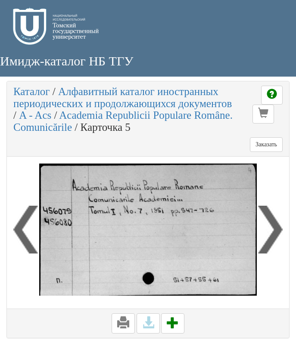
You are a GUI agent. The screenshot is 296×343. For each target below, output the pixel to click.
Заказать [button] (266, 144)
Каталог (31, 91)
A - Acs (35, 115)
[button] (263, 114)
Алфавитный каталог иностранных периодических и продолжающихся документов (122, 97)
